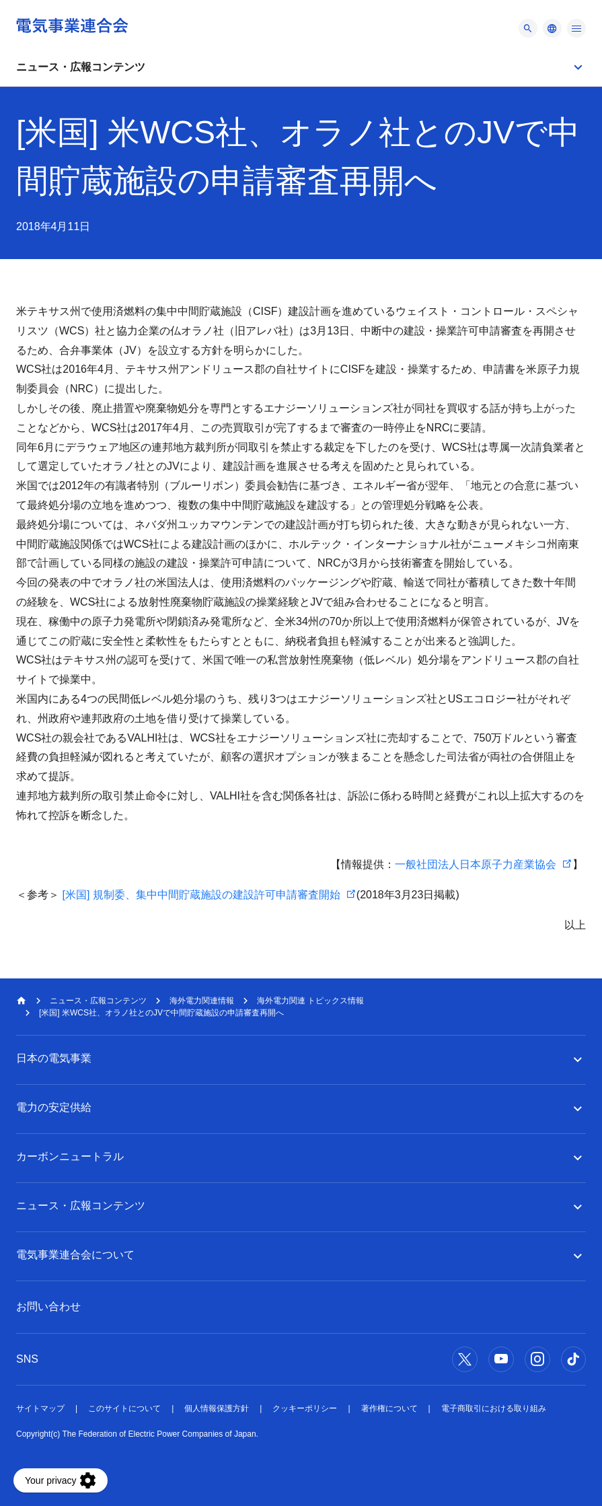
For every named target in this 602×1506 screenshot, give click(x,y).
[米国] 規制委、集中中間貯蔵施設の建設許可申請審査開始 (201, 894)
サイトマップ (40, 1408)
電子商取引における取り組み (493, 1408)
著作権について (389, 1408)
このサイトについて (124, 1408)
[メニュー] (528, 28)
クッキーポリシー (304, 1408)
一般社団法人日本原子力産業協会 (475, 864)
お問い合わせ (48, 1306)
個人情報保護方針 (216, 1408)
